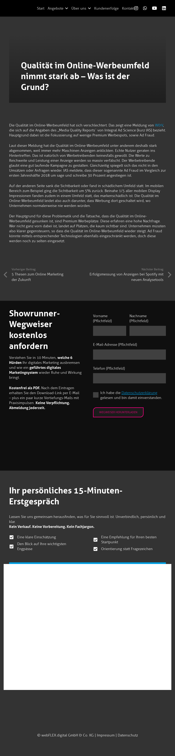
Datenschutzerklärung (139, 392)
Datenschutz (128, 735)
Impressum (106, 735)
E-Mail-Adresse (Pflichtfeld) (115, 344)
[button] (66, 8)
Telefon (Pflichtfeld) (109, 368)
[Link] (136, 8)
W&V (159, 125)
